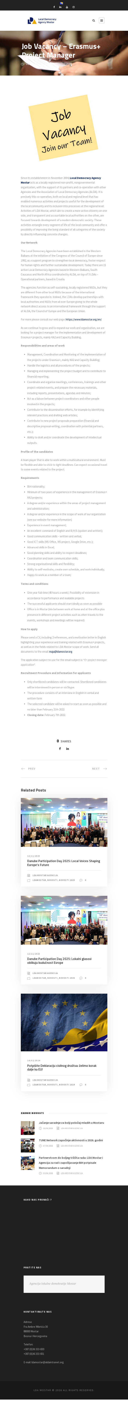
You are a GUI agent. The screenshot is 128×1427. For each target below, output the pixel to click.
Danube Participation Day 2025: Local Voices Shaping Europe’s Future (62, 889)
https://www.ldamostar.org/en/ (87, 324)
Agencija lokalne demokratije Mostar (52, 1311)
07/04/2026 (48, 1178)
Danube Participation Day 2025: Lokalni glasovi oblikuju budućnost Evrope (58, 987)
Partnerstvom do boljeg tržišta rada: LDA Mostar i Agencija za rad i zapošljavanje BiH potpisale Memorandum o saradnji (72, 1190)
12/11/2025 (34, 882)
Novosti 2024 (68, 1111)
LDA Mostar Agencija (46, 902)
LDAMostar (40, 907)
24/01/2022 (32, 64)
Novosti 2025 (68, 907)
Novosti (53, 907)
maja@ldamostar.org (93, 678)
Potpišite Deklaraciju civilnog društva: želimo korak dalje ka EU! (61, 1094)
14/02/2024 (34, 1087)
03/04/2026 (48, 1201)
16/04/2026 (48, 1160)
